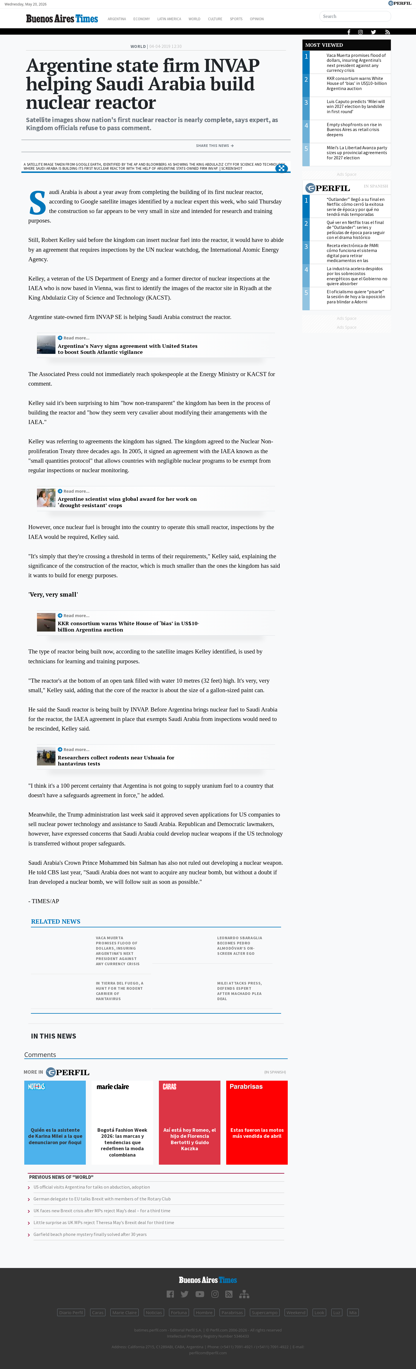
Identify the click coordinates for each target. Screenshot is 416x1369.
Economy (149, 19)
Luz (336, 1312)
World (210, 19)
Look (319, 1312)
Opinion (280, 19)
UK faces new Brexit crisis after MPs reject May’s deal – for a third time (102, 1210)
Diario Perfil (71, 1312)
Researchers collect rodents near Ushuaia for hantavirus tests (116, 760)
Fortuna (179, 1312)
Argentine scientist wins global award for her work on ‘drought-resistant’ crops (127, 502)
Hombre (204, 1312)
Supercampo (265, 1312)
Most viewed (324, 45)
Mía (353, 1312)
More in (56, 1072)
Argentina (122, 19)
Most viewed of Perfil (346, 189)
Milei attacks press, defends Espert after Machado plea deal (239, 990)
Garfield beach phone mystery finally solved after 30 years (90, 1234)
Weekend (296, 1312)
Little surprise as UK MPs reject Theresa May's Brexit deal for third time (104, 1222)
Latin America (181, 19)
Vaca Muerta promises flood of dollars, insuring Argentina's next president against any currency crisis (118, 950)
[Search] (355, 16)
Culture (233, 19)
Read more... (77, 338)
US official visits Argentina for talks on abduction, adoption (92, 1187)
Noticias (154, 1312)
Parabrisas (232, 1312)
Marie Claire (124, 1312)
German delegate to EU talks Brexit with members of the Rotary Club (102, 1199)
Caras (97, 1312)
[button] (281, 168)
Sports (256, 19)
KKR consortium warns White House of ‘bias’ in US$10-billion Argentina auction (128, 626)
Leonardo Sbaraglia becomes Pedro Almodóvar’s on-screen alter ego (239, 945)
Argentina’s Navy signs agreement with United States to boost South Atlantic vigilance (128, 349)
